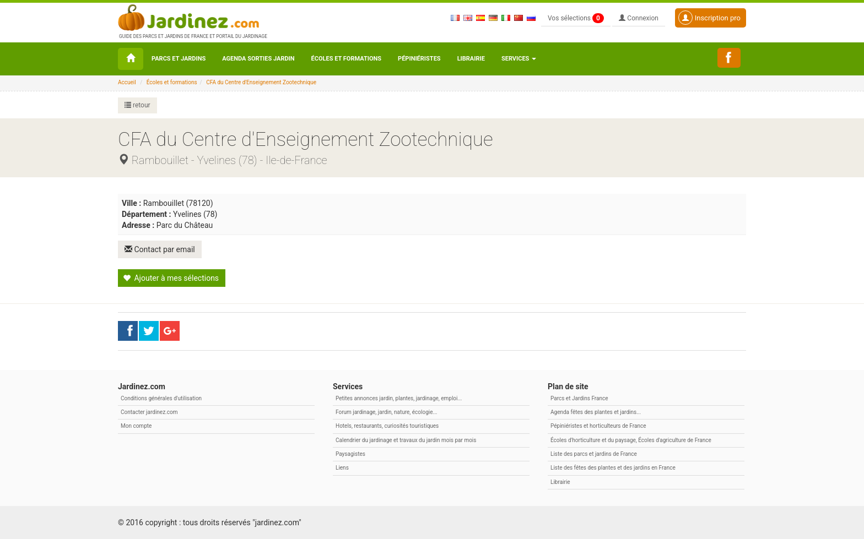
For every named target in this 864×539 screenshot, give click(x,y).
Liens (342, 468)
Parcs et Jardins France (579, 398)
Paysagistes (350, 454)
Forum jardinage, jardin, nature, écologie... (386, 412)
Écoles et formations (346, 58)
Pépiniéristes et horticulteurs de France (598, 426)
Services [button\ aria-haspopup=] (518, 58)
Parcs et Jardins (179, 58)
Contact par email (160, 249)
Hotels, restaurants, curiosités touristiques (387, 426)
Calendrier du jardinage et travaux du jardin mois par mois (406, 440)
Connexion (638, 18)
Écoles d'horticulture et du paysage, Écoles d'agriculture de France (630, 440)
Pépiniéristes (419, 58)
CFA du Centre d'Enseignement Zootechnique (261, 82)
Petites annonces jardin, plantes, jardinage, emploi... (399, 398)
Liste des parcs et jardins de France (593, 454)
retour (137, 105)
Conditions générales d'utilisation (161, 398)
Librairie (471, 58)
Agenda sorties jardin (258, 58)
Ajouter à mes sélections (171, 278)
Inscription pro (709, 17)
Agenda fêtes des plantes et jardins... (595, 412)
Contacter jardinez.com (149, 412)
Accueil (127, 82)
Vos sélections (576, 18)
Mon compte (136, 426)
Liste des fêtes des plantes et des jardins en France (613, 468)
